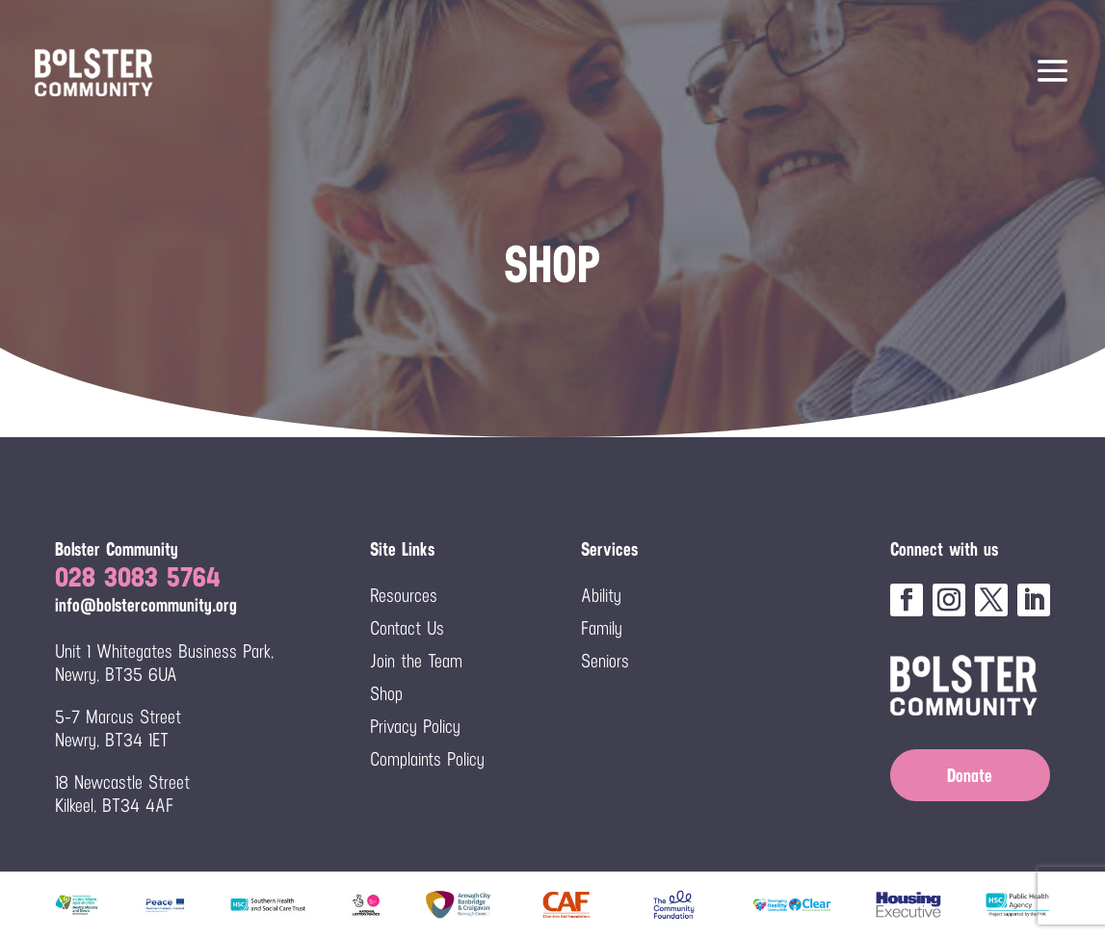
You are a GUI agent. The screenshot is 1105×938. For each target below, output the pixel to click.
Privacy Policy (415, 726)
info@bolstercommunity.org (146, 604)
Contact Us (407, 627)
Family (601, 627)
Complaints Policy (427, 758)
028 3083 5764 (138, 576)
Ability (601, 595)
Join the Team (416, 660)
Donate (969, 775)
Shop (386, 693)
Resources (403, 595)
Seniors (605, 660)
